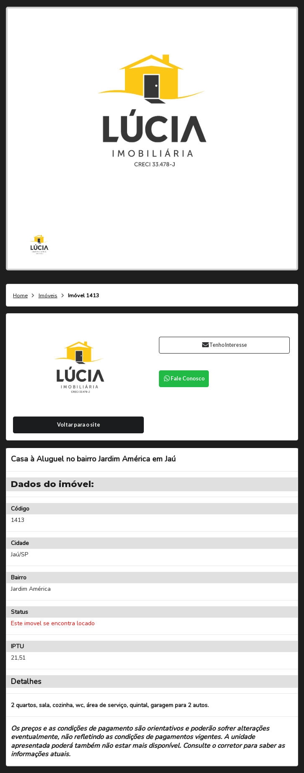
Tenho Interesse (224, 345)
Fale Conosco (184, 378)
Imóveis (48, 296)
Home (20, 296)
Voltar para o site (78, 425)
